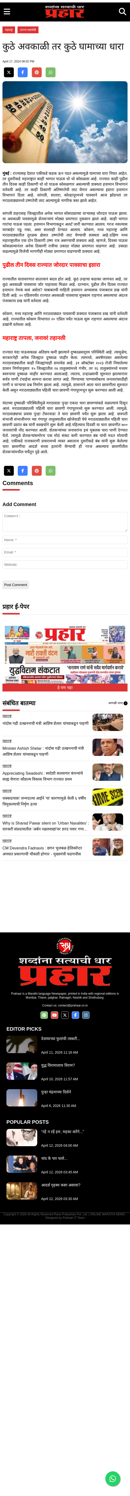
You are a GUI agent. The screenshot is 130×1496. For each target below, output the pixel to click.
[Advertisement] (65, 34)
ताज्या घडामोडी (28, 99)
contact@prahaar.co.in (73, 1277)
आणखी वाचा (118, 975)
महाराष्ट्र (9, 99)
